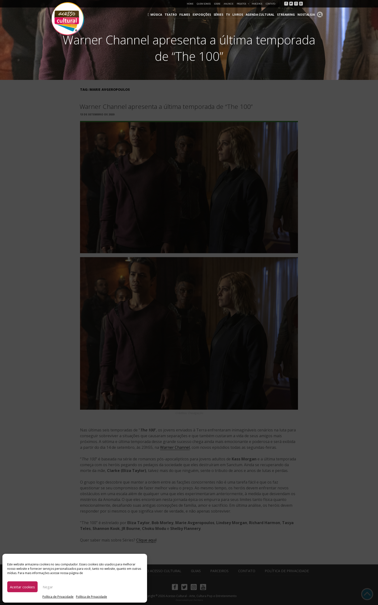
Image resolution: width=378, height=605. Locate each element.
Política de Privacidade (58, 597)
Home (190, 3)
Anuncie (228, 3)
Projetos (243, 3)
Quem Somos (204, 3)
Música (160, 15)
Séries (220, 15)
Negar (48, 586)
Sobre (217, 3)
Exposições (204, 15)
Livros (239, 15)
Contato (270, 3)
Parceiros (257, 3)
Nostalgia (306, 15)
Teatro (174, 15)
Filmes (187, 15)
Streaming (286, 15)
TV (230, 15)
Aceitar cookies (22, 586)
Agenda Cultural (261, 15)
